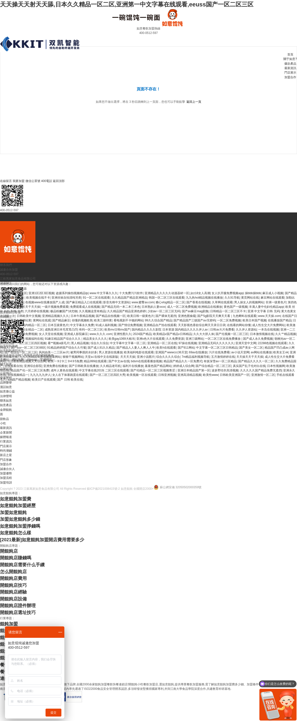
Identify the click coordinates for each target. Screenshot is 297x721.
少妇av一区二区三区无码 (164, 311)
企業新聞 (6, 432)
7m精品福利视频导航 (196, 357)
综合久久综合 (99, 343)
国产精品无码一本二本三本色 (120, 307)
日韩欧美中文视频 (29, 316)
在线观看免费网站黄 (17, 320)
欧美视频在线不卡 (38, 297)
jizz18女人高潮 (200, 293)
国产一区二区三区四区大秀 (107, 375)
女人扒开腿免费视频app (227, 293)
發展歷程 (6, 378)
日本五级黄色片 (58, 325)
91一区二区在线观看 (96, 297)
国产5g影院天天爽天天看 (214, 316)
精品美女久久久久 (95, 338)
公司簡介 (6, 373)
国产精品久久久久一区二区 (256, 361)
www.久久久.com (101, 334)
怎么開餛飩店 (13, 571)
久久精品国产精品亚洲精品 (129, 297)
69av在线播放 (198, 352)
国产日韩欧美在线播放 (84, 366)
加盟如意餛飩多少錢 (20, 519)
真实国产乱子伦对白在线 (249, 366)
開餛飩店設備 (13, 598)
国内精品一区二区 (34, 325)
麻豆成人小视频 (272, 293)
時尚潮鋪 (6, 450)
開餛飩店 (9, 551)
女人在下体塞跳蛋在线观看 (70, 375)
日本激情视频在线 (262, 334)
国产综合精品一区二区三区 (213, 366)
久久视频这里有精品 (92, 311)
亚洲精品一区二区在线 (162, 343)
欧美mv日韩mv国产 (117, 329)
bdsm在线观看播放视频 (146, 361)
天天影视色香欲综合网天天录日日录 (201, 325)
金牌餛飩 (6, 410)
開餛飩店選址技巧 (18, 612)
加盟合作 (290, 77)
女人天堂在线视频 (51, 334)
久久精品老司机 (110, 366)
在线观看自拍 (13, 366)
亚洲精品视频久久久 (55, 316)
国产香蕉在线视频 (198, 302)
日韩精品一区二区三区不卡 (228, 311)
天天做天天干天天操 (26, 307)
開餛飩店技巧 (13, 585)
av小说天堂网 (240, 352)
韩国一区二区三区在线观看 (166, 297)
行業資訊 (6, 441)
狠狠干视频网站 (73, 357)
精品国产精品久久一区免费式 (183, 361)
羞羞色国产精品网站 (158, 366)
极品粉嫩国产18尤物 (63, 311)
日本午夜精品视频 (82, 316)
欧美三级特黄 (103, 320)
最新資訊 (290, 68)
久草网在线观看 (222, 302)
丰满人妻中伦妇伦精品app (266, 307)
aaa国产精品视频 (18, 379)
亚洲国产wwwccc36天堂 (171, 352)
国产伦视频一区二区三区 (232, 334)
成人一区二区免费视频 (182, 307)
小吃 (3, 423)
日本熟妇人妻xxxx (153, 307)
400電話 (46, 181)
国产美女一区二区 (251, 347)
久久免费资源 (175, 338)
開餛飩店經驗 (13, 592)
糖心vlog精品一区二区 (170, 302)
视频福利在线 (34, 338)
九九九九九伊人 (40, 375)
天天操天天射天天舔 (13, 288)
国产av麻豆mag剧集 (195, 311)
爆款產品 (290, 63)
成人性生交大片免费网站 (268, 325)
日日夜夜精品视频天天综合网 (26, 361)
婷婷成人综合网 (183, 366)
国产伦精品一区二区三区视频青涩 (153, 370)
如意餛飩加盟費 (15, 498)
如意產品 (6, 405)
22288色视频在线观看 (272, 343)
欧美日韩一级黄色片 (140, 316)
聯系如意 (6, 400)
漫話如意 (6, 387)
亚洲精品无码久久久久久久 (216, 343)
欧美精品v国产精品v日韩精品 (172, 334)
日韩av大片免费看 (222, 329)
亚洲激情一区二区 (263, 375)
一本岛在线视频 (268, 329)
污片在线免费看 (219, 352)
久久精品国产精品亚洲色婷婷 (126, 311)
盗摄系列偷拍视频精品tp (72, 293)
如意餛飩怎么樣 (15, 532)
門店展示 (290, 72)
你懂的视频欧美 (82, 320)
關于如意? (290, 59)
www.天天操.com (269, 316)
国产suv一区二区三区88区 (28, 347)
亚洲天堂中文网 (245, 343)
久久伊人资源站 (246, 329)
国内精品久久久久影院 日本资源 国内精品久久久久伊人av (170, 329)
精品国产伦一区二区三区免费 (29, 370)
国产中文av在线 (118, 361)
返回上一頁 (193, 101)
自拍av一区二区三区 (13, 293)
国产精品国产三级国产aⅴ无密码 (194, 320)
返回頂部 (59, 181)
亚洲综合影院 (33, 366)
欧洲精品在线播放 (210, 307)
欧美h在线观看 (166, 347)
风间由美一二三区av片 (54, 352)
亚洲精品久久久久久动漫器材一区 (167, 293)
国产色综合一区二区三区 (20, 352)
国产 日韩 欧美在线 (70, 379)
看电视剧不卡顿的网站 (128, 320)
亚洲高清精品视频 (189, 375)
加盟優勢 (6, 473)
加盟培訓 (6, 482)
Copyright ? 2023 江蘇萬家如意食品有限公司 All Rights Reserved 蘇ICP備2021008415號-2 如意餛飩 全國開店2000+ (77, 488)
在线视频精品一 (17, 375)
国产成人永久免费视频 (258, 338)
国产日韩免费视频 (25, 334)
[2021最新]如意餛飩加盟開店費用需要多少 (42, 539)
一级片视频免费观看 (55, 307)
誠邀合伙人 (7, 469)
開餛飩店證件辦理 (18, 605)
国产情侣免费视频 (130, 325)
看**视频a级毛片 (59, 343)
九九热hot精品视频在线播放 (204, 297)
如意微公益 (7, 391)
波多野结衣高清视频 (225, 370)
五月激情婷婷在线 (223, 357)
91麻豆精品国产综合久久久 (63, 338)
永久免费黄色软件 (12, 338)
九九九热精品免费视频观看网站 (40, 357)
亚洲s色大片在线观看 (150, 338)
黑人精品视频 (80, 343)
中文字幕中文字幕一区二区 (128, 343)
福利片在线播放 (133, 366)
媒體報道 (6, 437)
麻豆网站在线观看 (272, 297)
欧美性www (210, 375)
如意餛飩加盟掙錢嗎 (20, 526)
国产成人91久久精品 (101, 347)
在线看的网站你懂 (239, 325)
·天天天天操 (127, 357)
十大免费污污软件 (131, 293)
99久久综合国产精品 (158, 320)
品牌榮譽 (6, 382)
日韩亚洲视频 (167, 375)
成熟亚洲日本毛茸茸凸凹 (61, 329)
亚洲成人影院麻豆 (76, 334)
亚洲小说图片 (146, 357)
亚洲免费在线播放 (55, 366)
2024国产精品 (142, 334)
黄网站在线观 (42, 320)
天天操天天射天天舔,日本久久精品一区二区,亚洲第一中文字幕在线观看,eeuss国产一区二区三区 (126, 4)
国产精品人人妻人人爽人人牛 (135, 347)
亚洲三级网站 (194, 338)
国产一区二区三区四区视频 (28, 343)
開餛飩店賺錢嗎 (15, 557)
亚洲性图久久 (122, 334)
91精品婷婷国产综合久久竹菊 (66, 347)
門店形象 (6, 460)
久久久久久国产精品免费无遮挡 (261, 370)
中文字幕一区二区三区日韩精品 (217, 347)
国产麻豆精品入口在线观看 (84, 302)
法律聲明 (6, 396)
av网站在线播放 (261, 352)
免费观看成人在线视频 (85, 307)
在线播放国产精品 (280, 320)
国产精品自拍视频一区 (110, 316)
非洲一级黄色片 (276, 302)
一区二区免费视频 (229, 320)
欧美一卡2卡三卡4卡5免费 (65, 361)
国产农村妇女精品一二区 (26, 329)
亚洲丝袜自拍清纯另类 (66, 297)
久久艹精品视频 (285, 334)
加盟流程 (6, 478)
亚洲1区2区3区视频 (41, 293)
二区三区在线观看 (117, 370)
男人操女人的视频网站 (249, 302)
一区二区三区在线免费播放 (223, 338)
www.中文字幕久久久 (104, 293)
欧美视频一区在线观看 (141, 375)
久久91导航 (232, 297)
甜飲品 (4, 419)
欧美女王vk (280, 352)
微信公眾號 (32, 181)
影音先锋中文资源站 (116, 302)
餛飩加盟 (9, 623)
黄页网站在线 (250, 297)
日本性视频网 (276, 366)
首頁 (290, 54)
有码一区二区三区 (91, 329)
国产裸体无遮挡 (165, 316)
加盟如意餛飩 (13, 512)
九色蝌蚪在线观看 (244, 316)
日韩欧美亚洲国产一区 (234, 375)
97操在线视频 (187, 343)
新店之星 (6, 455)
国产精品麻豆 (61, 320)
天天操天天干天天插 (249, 357)
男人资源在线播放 (111, 352)
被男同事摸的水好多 (83, 352)
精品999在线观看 (95, 361)
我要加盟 (19, 181)
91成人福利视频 (106, 325)
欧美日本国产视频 (254, 320)
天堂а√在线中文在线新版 (101, 357)
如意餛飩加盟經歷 (18, 505)
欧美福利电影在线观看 (139, 352)
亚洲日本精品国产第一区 (193, 370)
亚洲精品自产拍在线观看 (160, 325)
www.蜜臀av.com (143, 302)
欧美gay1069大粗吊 (122, 338)
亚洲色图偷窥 (187, 316)
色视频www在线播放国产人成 (44, 302)
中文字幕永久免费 (82, 325)
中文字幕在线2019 (91, 370)
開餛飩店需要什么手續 (22, 564)
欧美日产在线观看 (44, 379)
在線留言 (6, 181)
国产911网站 (186, 347)
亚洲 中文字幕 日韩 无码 (264, 311)
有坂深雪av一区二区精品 (220, 361)
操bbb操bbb (253, 293)
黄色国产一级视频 (236, 307)
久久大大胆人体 (203, 334)
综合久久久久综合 (168, 357)
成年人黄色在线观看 (64, 370)
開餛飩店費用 (13, 578)
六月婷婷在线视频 (37, 311)
